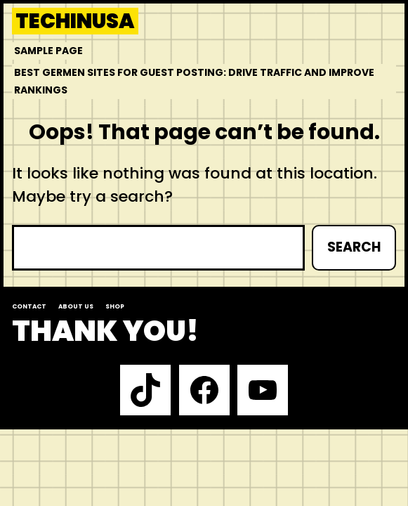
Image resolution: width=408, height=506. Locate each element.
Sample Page (48, 51)
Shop (114, 306)
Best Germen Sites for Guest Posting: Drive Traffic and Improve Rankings (194, 81)
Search (354, 247)
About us (75, 306)
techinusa (74, 21)
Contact (29, 306)
